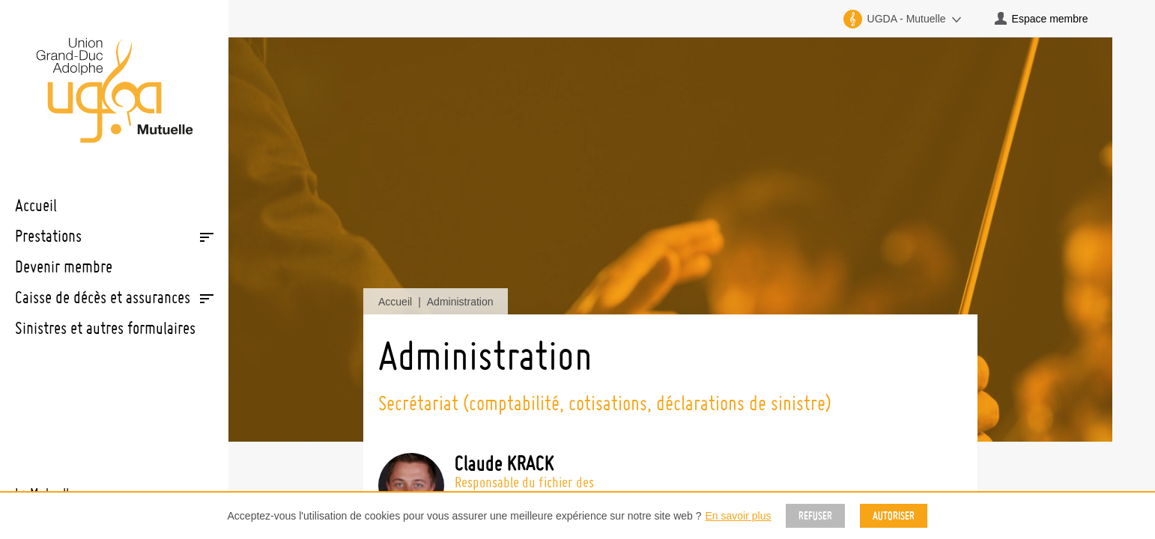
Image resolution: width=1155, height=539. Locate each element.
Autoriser (894, 516)
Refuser (815, 516)
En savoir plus (738, 516)
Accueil (395, 302)
